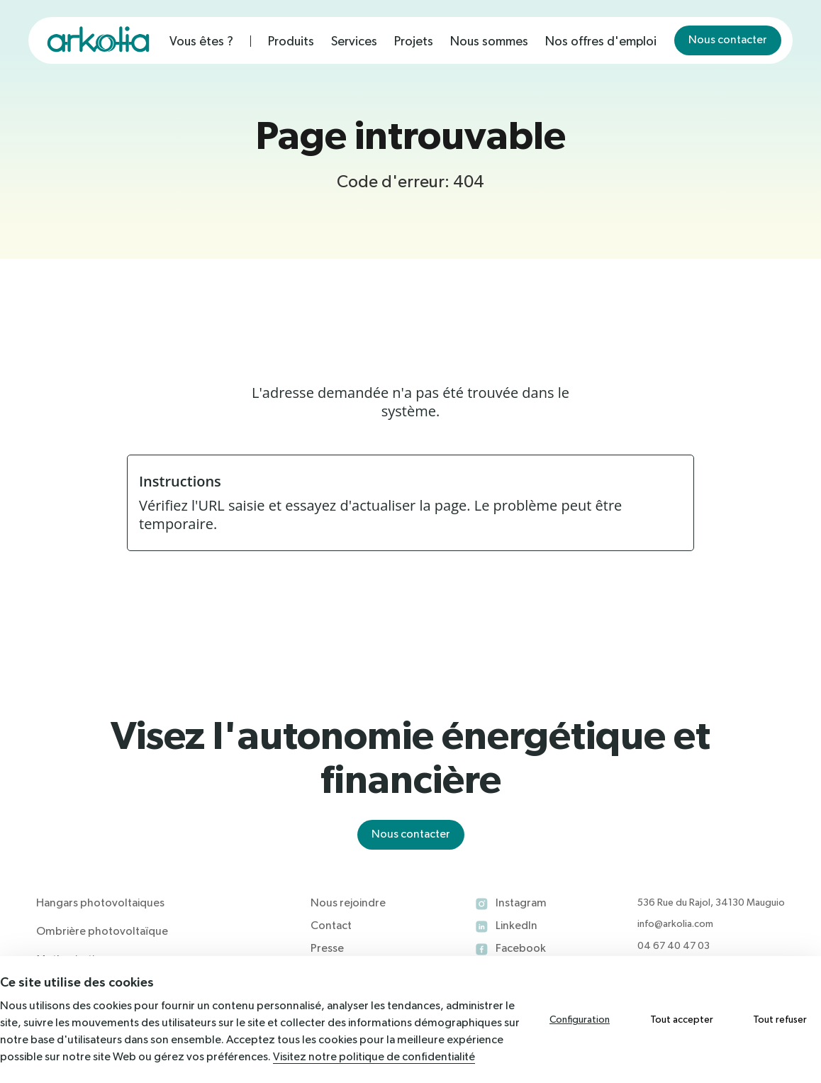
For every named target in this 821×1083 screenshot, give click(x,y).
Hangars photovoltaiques (100, 903)
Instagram (521, 903)
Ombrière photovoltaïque (102, 932)
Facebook (521, 949)
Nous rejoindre (348, 903)
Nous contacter (727, 40)
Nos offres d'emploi (601, 41)
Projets (413, 41)
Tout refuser (780, 1020)
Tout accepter (681, 1020)
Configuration (579, 1020)
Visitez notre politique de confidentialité (374, 1057)
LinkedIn (516, 926)
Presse (327, 949)
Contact (331, 926)
